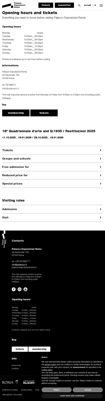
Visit (5, 217)
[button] (79, 5)
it (95, 5)
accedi (87, 5)
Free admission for (15, 167)
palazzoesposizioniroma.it (24, 268)
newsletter (64, 5)
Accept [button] (88, 390)
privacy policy (26, 390)
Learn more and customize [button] (72, 396)
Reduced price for (15, 175)
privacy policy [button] (50, 364)
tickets (46, 5)
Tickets (7, 150)
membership (16, 112)
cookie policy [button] (47, 370)
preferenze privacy (10, 390)
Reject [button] (56, 390)
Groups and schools (16, 158)
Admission (9, 209)
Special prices (12, 183)
